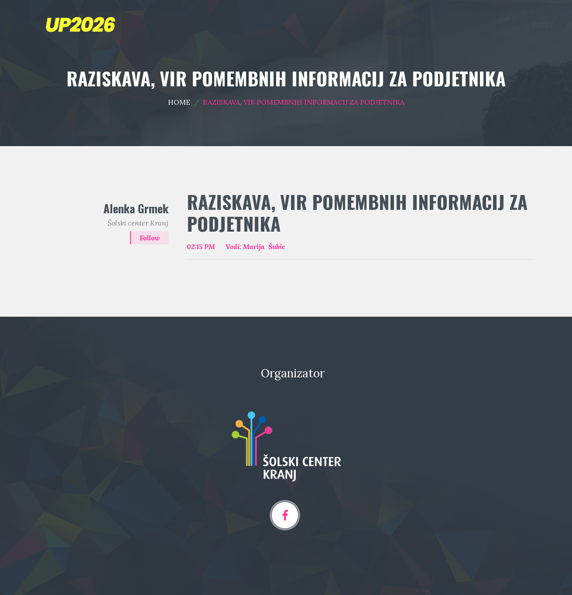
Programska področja (381, 25)
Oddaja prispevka (461, 25)
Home (179, 102)
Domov (320, 25)
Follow (149, 237)
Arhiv (515, 25)
